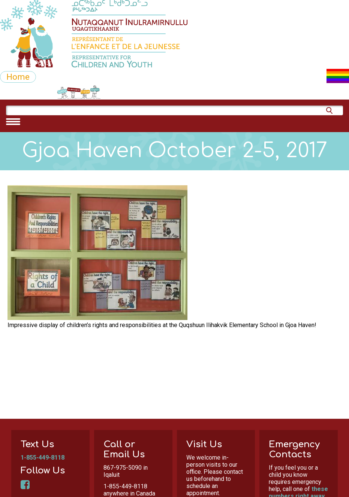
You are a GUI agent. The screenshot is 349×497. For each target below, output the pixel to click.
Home (18, 77)
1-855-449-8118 (42, 457)
